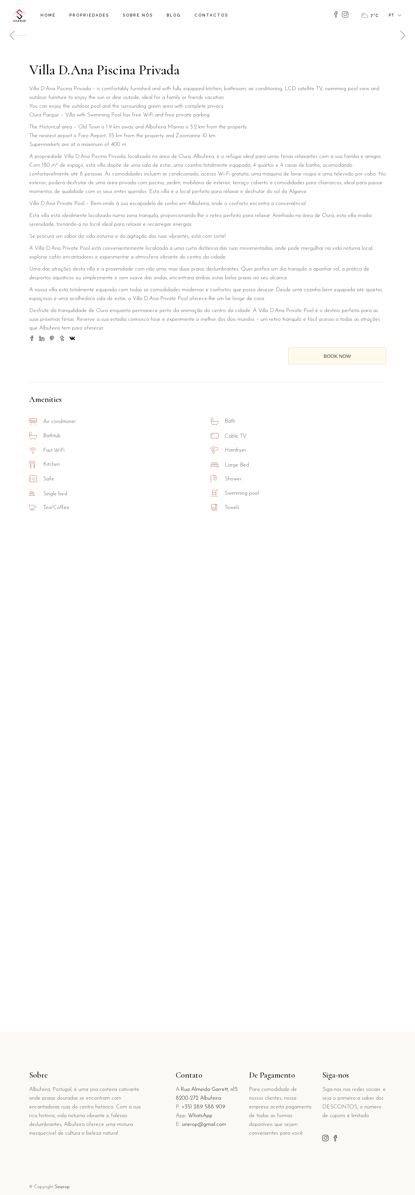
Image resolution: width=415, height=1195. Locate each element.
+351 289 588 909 (203, 1107)
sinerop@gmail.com (204, 1124)
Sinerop (62, 1187)
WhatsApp (200, 1115)
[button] (401, 274)
